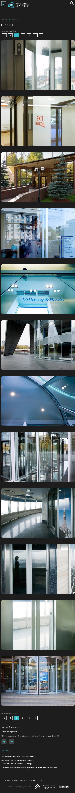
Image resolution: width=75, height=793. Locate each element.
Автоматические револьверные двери (18, 756)
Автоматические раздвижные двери (17, 760)
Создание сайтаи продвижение (49, 787)
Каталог (6, 751)
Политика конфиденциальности (19, 787)
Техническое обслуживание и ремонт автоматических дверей (29, 767)
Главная (4, 20)
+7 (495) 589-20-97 (11, 727)
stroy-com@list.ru (9, 731)
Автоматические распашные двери (16, 764)
